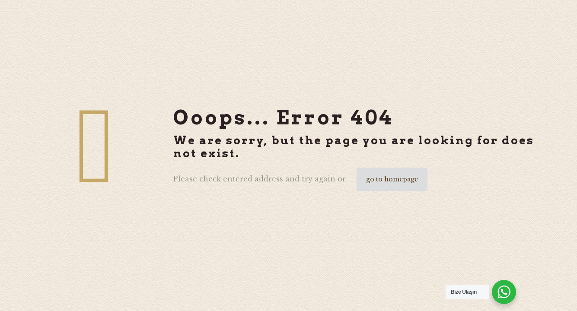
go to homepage (392, 179)
